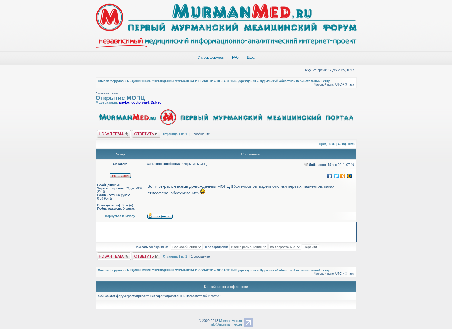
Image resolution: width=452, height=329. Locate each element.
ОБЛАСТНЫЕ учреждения (236, 81)
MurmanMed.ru (230, 321)
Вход (251, 57)
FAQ (235, 57)
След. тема (346, 144)
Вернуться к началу (120, 216)
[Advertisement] (227, 231)
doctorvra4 (140, 102)
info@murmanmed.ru (226, 324)
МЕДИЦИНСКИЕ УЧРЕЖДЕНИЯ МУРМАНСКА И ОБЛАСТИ (170, 81)
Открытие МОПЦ (120, 97)
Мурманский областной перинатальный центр (295, 81)
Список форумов (210, 57)
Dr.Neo (156, 102)
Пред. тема (327, 144)
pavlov (124, 102)
